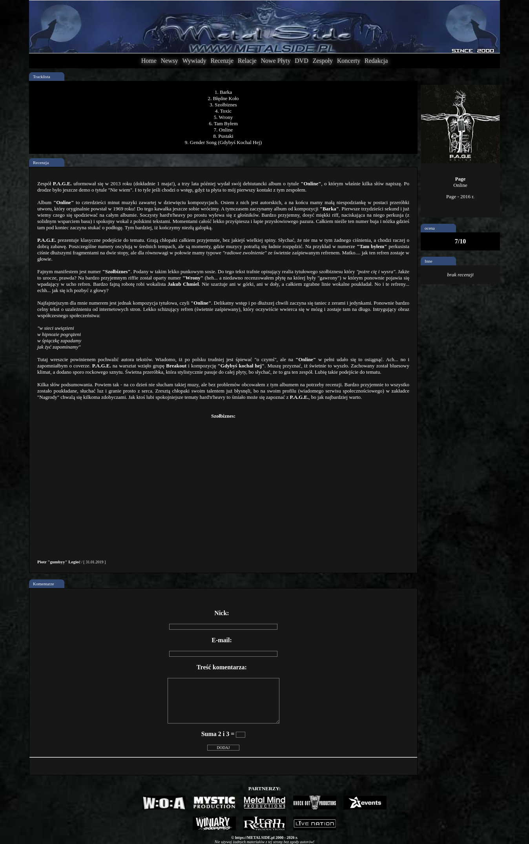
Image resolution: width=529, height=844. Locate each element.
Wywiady (194, 60)
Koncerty (349, 60)
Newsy (169, 60)
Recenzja (41, 162)
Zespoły (322, 60)
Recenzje (221, 60)
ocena (430, 228)
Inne (428, 261)
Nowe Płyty (275, 60)
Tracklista (41, 76)
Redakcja (376, 60)
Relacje (247, 60)
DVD (301, 60)
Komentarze (43, 583)
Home (149, 60)
